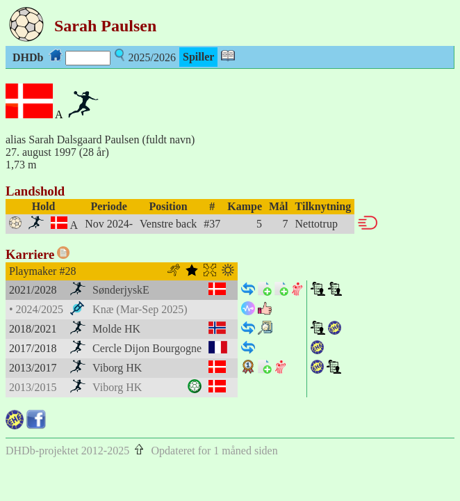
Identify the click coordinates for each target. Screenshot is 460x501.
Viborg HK (117, 368)
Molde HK (116, 329)
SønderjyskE (120, 290)
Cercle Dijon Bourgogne (147, 348)
